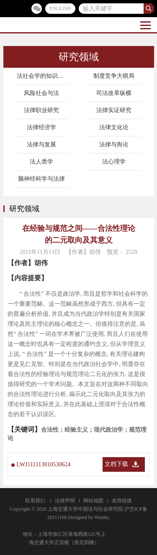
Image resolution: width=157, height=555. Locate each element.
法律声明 (65, 501)
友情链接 (122, 501)
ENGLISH (60, 8)
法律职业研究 (41, 110)
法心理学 (114, 162)
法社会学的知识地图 (43, 76)
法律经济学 (41, 127)
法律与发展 (41, 144)
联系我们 (35, 501)
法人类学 (41, 162)
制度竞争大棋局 (113, 76)
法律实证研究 (113, 110)
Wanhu (102, 517)
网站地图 (93, 501)
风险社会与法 (41, 93)
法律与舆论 (114, 144)
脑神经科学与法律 (41, 179)
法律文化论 (114, 127)
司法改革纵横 (113, 93)
